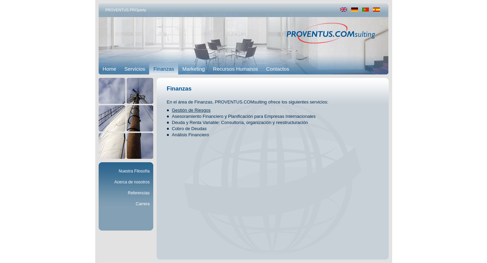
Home (109, 69)
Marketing (193, 69)
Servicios (135, 69)
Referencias (138, 193)
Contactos (277, 69)
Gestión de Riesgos (191, 110)
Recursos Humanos (235, 69)
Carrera (143, 204)
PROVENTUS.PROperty (125, 10)
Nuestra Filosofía (134, 171)
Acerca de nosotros (131, 182)
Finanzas (163, 69)
